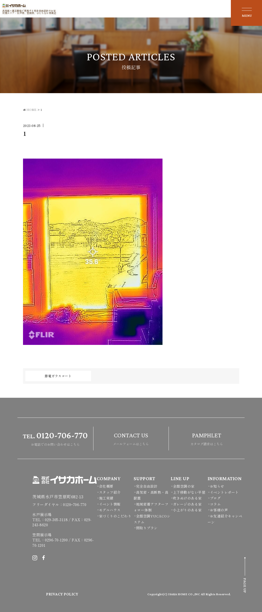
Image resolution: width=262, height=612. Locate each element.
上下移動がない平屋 (189, 492)
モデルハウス (110, 509)
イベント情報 (110, 504)
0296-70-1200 (56, 540)
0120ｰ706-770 (74, 504)
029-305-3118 (56, 519)
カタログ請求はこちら (206, 438)
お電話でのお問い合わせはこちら (55, 438)
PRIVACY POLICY (62, 594)
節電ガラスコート (58, 376)
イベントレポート (224, 492)
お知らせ (217, 486)
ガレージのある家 (187, 504)
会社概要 (106, 486)
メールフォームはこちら (131, 438)
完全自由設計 (147, 486)
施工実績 (106, 498)
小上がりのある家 (187, 509)
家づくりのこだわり (115, 515)
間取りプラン (147, 527)
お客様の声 (219, 509)
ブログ (215, 498)
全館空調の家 (184, 486)
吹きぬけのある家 (187, 498)
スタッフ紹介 (110, 492)
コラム (215, 504)
